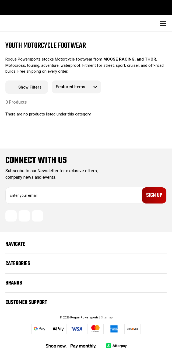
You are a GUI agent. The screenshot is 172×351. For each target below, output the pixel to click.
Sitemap (107, 318)
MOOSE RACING (119, 59)
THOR (150, 59)
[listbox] (76, 87)
